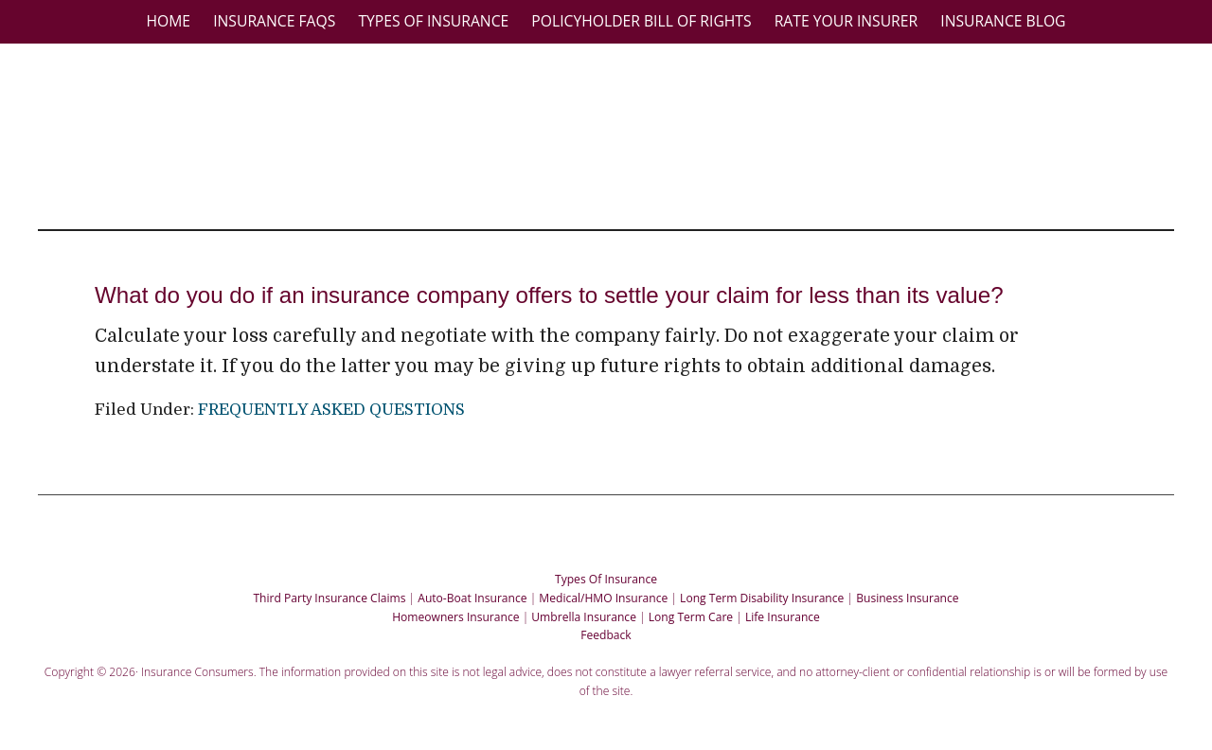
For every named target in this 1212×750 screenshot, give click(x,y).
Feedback (605, 627)
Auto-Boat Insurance (472, 590)
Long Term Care (691, 609)
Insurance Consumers (615, 131)
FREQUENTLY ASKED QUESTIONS (331, 402)
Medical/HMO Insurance (603, 590)
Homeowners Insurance (455, 609)
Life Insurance (782, 609)
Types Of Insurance (606, 571)
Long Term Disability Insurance (762, 590)
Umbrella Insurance (583, 609)
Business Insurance (907, 590)
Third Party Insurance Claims (329, 590)
